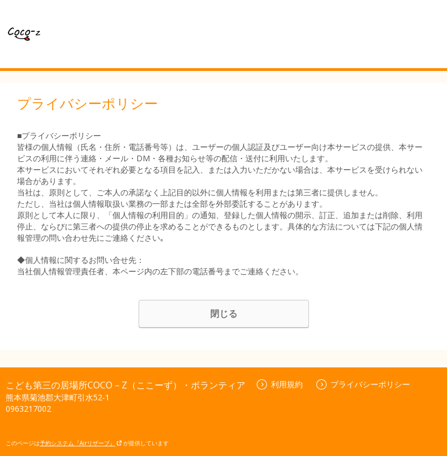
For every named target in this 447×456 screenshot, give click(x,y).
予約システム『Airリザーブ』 (81, 443)
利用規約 (280, 384)
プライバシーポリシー (363, 384)
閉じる (223, 313)
